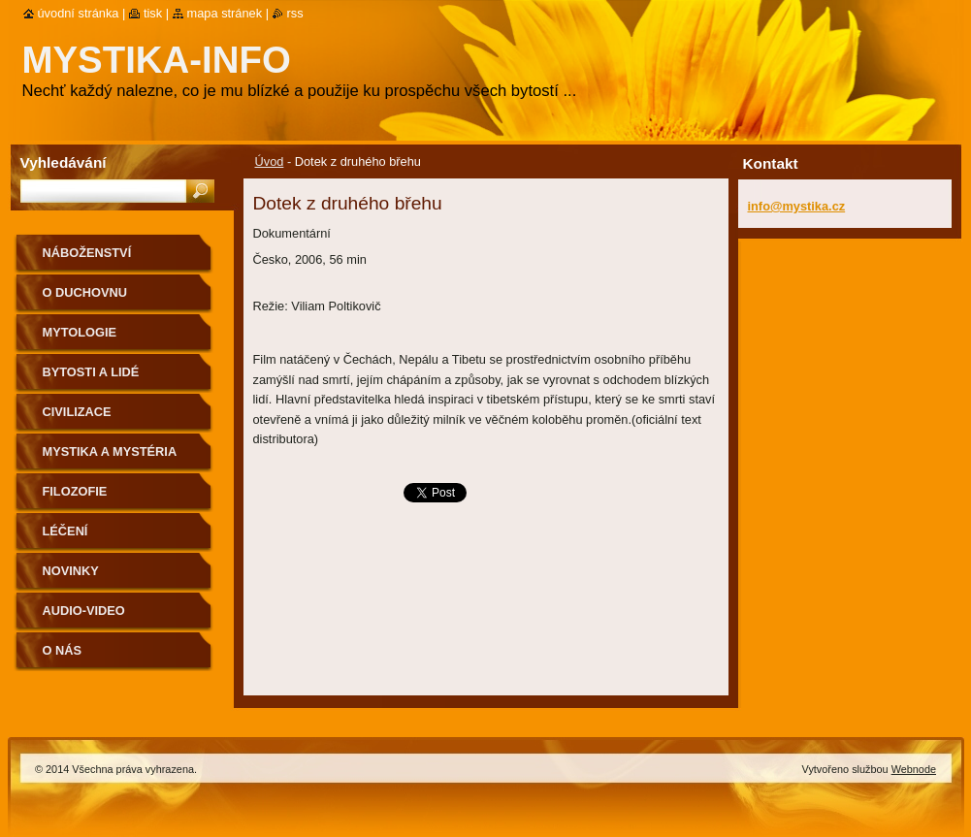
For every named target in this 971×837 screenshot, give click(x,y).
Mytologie (80, 332)
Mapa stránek (225, 13)
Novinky (71, 570)
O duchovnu (85, 292)
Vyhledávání (63, 162)
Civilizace (77, 411)
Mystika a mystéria (110, 451)
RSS (295, 13)
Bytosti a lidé (91, 372)
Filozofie (75, 491)
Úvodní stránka (78, 13)
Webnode (913, 769)
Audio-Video (84, 610)
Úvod (269, 161)
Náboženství (87, 252)
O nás (62, 650)
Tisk (153, 13)
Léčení (65, 531)
